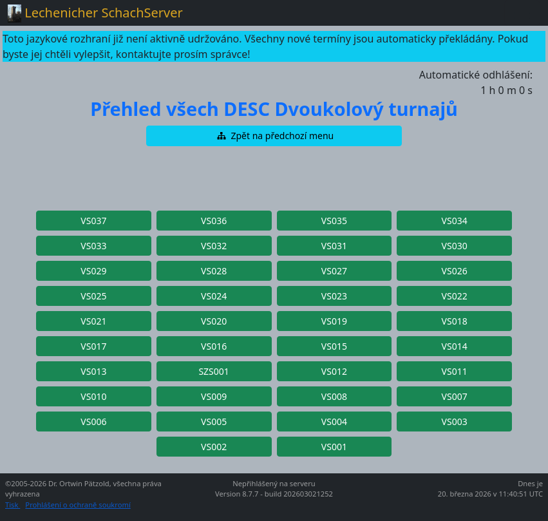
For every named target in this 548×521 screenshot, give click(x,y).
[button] (274, 136)
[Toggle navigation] (522, 13)
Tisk (12, 504)
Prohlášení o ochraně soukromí (77, 504)
